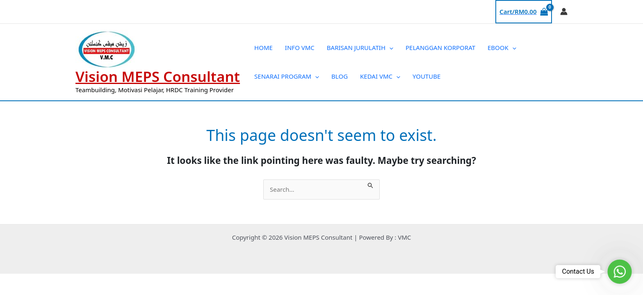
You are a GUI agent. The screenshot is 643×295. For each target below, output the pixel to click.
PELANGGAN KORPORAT (440, 47)
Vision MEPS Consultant (157, 76)
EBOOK (502, 47)
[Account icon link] (564, 11)
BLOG (339, 76)
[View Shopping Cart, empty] (523, 11)
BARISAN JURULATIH (360, 47)
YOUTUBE (426, 76)
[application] (389, 47)
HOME (263, 47)
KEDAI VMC (380, 76)
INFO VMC (300, 47)
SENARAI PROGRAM (286, 76)
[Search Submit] (370, 184)
